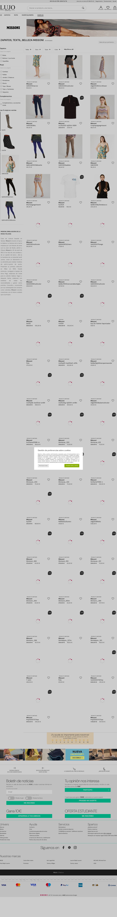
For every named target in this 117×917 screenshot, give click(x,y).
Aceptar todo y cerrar (72, 465)
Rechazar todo (43, 465)
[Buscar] (83, 8)
